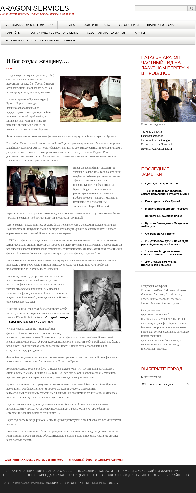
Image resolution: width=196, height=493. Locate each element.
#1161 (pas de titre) (86, 475)
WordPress (55, 483)
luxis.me (114, 483)
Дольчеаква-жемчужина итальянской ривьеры (158, 263)
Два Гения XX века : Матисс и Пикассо (34, 459)
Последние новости (95, 470)
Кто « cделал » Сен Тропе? (162, 201)
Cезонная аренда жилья (106, 32)
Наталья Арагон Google (155, 140)
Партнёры (13, 32)
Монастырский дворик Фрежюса (166, 208)
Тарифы (139, 32)
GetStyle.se (80, 483)
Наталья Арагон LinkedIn (156, 148)
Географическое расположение (54, 32)
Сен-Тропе (14, 68)
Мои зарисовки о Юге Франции (29, 25)
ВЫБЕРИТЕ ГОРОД (151, 377)
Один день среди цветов (161, 183)
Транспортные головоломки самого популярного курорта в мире (165, 192)
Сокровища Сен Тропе (160, 233)
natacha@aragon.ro (152, 135)
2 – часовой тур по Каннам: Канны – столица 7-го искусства (162, 253)
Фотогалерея (128, 25)
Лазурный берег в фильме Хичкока (96, 459)
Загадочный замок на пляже (163, 215)
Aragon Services (34, 8)
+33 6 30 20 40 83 (151, 131)
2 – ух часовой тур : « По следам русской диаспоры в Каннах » (164, 242)
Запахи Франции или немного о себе (39, 470)
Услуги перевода (97, 25)
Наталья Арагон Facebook (156, 144)
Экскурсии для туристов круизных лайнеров (40, 40)
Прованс (68, 25)
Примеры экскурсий (163, 25)
